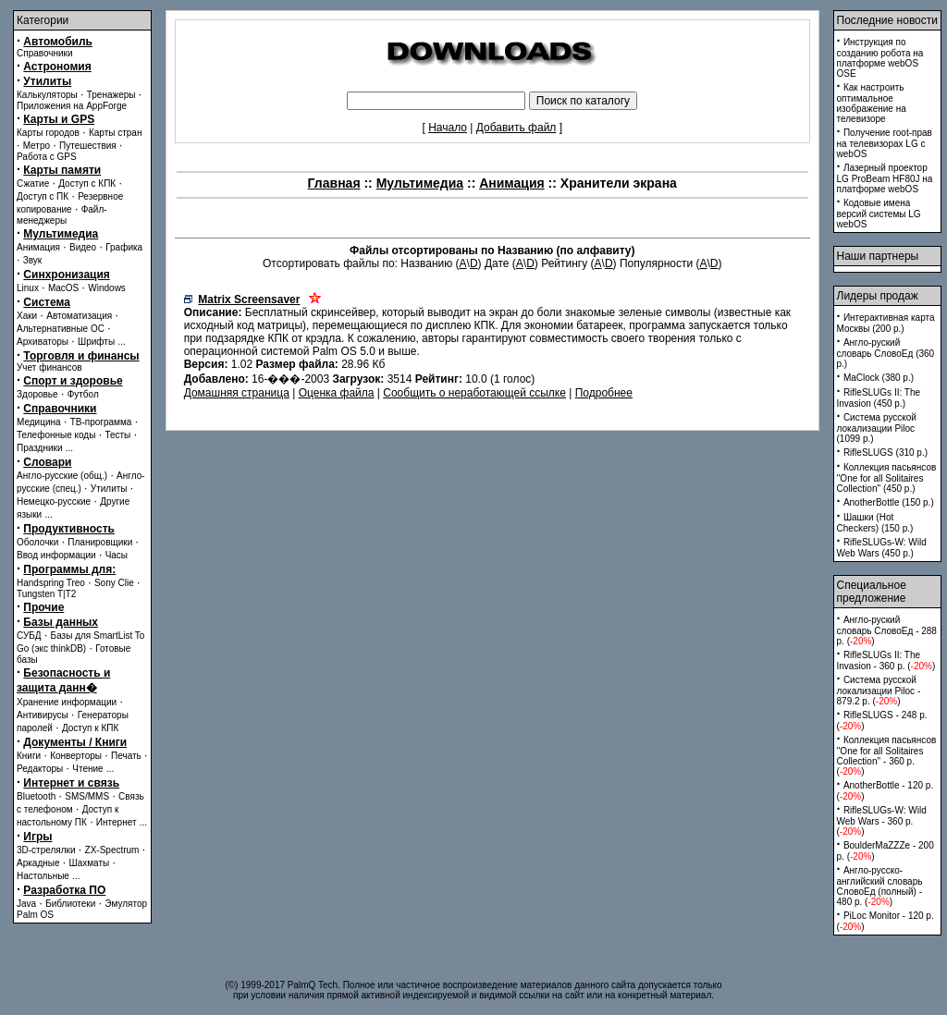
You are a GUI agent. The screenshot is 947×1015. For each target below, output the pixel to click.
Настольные (43, 876)
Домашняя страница (236, 392)
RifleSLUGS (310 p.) (885, 452)
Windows (107, 288)
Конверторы (76, 756)
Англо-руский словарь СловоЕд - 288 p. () (887, 630)
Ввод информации (56, 555)
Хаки (27, 316)
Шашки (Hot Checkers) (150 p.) (875, 522)
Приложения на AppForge (72, 106)
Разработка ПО (64, 890)
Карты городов (48, 133)
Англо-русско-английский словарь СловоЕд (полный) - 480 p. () (880, 886)
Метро (36, 146)
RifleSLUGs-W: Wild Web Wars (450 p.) (882, 547)
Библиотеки (70, 904)
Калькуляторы (47, 95)
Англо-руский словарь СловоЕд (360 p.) (886, 353)
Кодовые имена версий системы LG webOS (879, 213)
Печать (126, 756)
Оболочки (37, 542)
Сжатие (33, 183)
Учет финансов (49, 367)
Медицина (39, 422)
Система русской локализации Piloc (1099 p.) (876, 428)
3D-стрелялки (46, 850)
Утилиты (47, 81)
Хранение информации (67, 702)
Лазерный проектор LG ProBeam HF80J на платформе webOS (885, 178)
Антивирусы (42, 715)
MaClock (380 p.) (878, 378)
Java (26, 904)
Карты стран (115, 133)
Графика (123, 247)
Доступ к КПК (90, 728)
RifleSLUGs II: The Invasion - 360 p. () (886, 660)
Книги (29, 756)
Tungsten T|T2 (46, 594)
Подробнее (604, 392)
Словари (47, 462)
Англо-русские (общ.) (62, 476)
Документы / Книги (75, 742)
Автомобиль (57, 41)
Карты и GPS (58, 119)
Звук (33, 260)
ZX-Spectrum (112, 850)
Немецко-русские (54, 501)
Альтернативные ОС (61, 329)
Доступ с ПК (42, 196)
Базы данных (60, 622)
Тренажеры (111, 95)
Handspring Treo (51, 583)
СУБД (29, 635)
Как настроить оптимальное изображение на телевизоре (871, 103)
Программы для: (69, 569)
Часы (116, 555)
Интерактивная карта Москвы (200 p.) (886, 323)
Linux (28, 288)
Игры (37, 836)
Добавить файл (516, 127)
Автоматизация (79, 316)
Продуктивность (69, 528)
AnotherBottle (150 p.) (888, 502)
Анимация (38, 247)
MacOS (63, 288)
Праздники (39, 448)
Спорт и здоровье (72, 380)
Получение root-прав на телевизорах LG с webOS (884, 143)
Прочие (43, 607)
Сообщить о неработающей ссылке (474, 392)
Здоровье (37, 394)
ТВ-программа (101, 422)
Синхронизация (66, 274)
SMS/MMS (87, 796)
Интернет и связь (71, 783)
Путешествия (88, 146)
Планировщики (100, 542)
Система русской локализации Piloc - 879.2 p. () (879, 690)
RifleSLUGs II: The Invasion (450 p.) (879, 398)
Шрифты (96, 341)
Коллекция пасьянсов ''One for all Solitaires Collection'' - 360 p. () (887, 756)
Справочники (45, 53)
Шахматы (89, 863)
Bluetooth (36, 796)
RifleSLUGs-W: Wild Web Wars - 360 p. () (882, 821)
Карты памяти (62, 170)
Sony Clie (114, 583)
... (121, 341)
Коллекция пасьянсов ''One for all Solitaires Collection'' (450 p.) (887, 478)
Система (46, 302)
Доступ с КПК (87, 183)
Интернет (116, 822)
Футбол (83, 394)
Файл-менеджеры (62, 215)
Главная (334, 183)
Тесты (117, 435)
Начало (447, 127)
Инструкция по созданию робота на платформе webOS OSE (880, 58)
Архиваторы (42, 341)
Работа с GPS (47, 157)
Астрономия (57, 66)
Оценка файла (337, 392)
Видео (82, 247)
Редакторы (40, 769)
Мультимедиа (60, 233)
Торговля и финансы (81, 355)
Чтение (87, 769)
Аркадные (38, 863)
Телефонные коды (56, 435)
